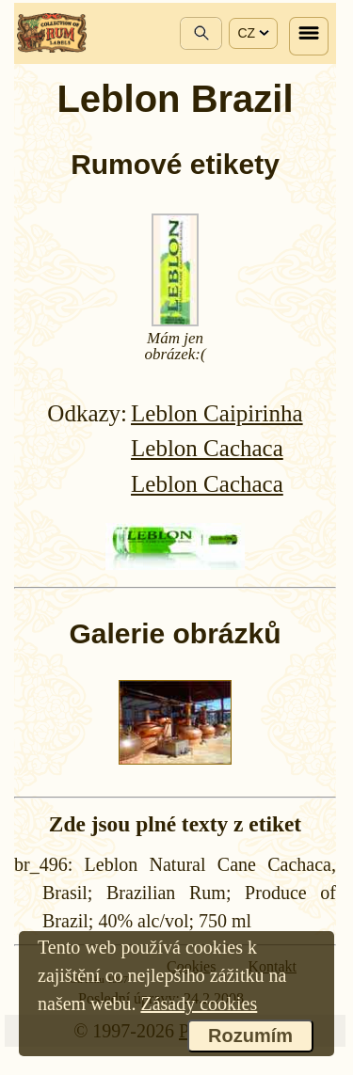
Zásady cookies (198, 1003)
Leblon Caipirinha (217, 413)
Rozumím (250, 1035)
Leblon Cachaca (207, 448)
